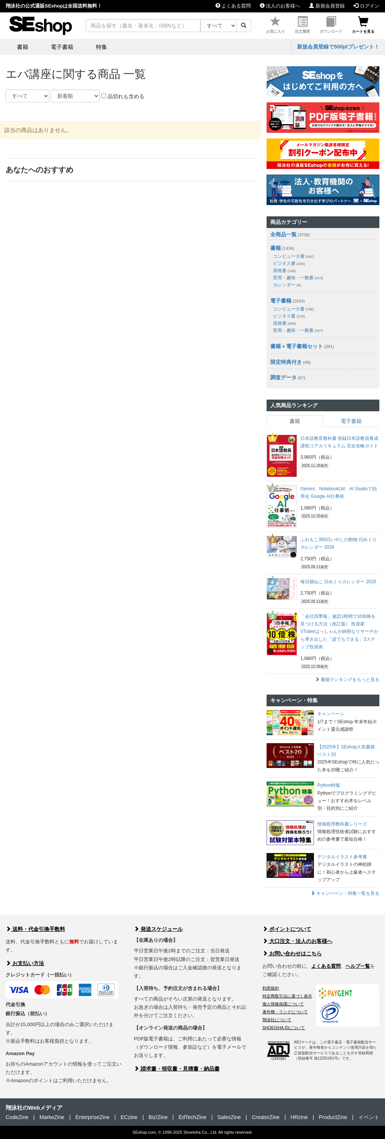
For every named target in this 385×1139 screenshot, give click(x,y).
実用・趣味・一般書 (298, 277)
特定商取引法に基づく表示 (287, 996)
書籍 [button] (22, 47)
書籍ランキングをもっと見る (347, 679)
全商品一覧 (283, 234)
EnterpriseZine (92, 1117)
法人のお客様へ (280, 6)
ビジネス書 (289, 263)
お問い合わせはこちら (292, 953)
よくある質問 (233, 6)
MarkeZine (51, 1117)
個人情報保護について (283, 1004)
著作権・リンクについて (285, 1012)
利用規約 (270, 988)
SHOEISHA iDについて (283, 1027)
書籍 (275, 248)
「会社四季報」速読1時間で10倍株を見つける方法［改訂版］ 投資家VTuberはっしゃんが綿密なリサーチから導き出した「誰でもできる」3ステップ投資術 (339, 632)
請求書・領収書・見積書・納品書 (177, 1069)
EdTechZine (192, 1117)
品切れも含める (122, 96)
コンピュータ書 (293, 256)
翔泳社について (276, 1019)
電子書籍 (280, 301)
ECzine (129, 1117)
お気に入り (275, 25)
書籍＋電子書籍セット (296, 346)
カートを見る (363, 25)
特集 (101, 47)
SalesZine (229, 1117)
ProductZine (333, 1117)
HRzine (299, 1117)
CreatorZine (266, 1117)
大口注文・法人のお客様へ (297, 941)
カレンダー (287, 284)
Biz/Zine (158, 1117)
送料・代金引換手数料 (35, 929)
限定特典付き (286, 362)
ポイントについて (286, 929)
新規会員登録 (327, 6)
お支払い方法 (25, 963)
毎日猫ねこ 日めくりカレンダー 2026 (338, 581)
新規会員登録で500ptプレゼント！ (338, 47)
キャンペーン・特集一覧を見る (345, 893)
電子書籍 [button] (62, 47)
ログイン (366, 6)
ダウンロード (331, 25)
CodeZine (17, 1117)
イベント (368, 1117)
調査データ (283, 377)
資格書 (284, 270)
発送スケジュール (158, 929)
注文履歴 (302, 25)
